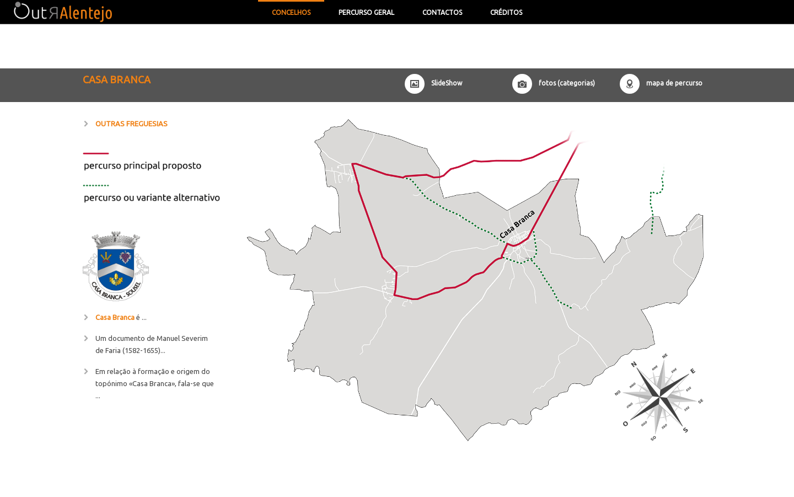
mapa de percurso (674, 83)
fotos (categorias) (567, 83)
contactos (442, 12)
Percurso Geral (366, 12)
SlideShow (446, 83)
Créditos (506, 12)
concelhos (291, 12)
